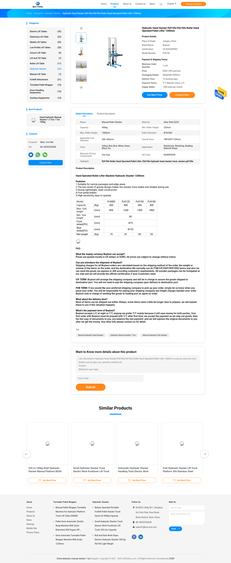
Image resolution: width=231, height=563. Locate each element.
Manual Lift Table (45, 74)
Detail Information (84, 113)
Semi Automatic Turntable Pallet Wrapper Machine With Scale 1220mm (71, 539)
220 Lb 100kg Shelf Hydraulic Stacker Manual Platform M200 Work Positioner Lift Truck (45, 471)
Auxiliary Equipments (45, 97)
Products (31, 511)
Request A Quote (193, 4)
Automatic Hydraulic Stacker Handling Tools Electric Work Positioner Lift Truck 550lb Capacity (137, 471)
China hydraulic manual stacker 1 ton (74, 558)
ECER (171, 558)
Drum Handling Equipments (45, 91)
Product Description (106, 113)
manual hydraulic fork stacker (155, 335)
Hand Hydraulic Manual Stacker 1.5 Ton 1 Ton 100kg (50, 119)
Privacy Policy (33, 532)
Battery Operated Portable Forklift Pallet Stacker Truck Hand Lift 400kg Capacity (107, 511)
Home (29, 507)
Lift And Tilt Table (45, 58)
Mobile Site (32, 528)
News (29, 520)
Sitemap (30, 524)
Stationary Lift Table (45, 36)
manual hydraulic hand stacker (90, 335)
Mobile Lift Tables (45, 42)
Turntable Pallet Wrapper (45, 84)
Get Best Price (154, 94)
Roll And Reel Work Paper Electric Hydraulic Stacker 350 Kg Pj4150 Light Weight (110, 539)
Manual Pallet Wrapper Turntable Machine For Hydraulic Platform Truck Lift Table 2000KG (71, 511)
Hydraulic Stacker (45, 68)
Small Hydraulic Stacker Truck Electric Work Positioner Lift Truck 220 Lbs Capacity (91, 471)
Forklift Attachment (45, 79)
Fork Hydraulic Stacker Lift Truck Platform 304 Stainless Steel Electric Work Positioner (180, 471)
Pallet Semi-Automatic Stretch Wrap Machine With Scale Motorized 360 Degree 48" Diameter (70, 526)
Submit (90, 387)
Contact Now (46, 162)
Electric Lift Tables (45, 31)
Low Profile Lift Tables (45, 47)
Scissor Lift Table (45, 52)
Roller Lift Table (45, 63)
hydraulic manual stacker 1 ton (123, 335)
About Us (31, 516)
